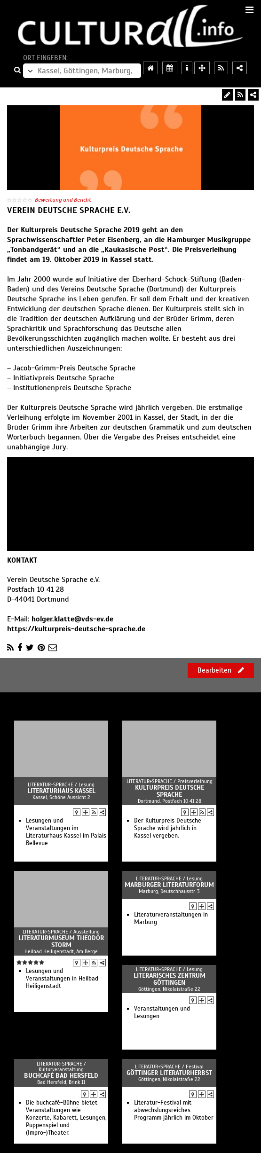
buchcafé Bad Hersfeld (61, 1075)
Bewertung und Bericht (63, 199)
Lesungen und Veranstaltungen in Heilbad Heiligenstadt (62, 978)
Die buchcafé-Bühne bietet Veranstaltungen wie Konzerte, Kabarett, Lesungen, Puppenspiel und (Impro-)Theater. (66, 1118)
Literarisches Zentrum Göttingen (170, 979)
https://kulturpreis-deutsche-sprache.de (76, 629)
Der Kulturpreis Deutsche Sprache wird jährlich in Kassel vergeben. (167, 828)
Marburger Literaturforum (169, 884)
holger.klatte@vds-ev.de (72, 619)
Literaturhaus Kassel (61, 790)
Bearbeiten (221, 670)
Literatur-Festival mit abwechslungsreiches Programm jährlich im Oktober (174, 1110)
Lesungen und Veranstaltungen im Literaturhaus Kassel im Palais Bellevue (66, 832)
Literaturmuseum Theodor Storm (61, 941)
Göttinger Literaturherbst (169, 1072)
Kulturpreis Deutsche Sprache (169, 791)
